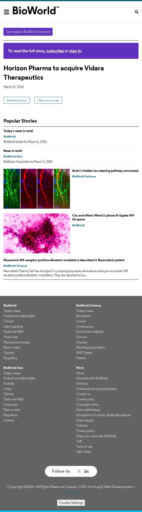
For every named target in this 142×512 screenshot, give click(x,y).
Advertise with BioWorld (91, 378)
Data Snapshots (13, 326)
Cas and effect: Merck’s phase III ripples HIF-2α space (103, 217)
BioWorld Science (17, 100)
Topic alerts (83, 451)
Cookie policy (85, 399)
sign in (75, 50)
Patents (81, 358)
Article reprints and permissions (96, 389)
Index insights (85, 420)
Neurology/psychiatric (90, 347)
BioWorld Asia (12, 156)
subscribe (55, 50)
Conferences (84, 326)
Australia (8, 383)
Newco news (11, 347)
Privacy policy (85, 431)
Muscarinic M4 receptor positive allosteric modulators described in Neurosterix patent (63, 260)
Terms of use (84, 446)
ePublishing (71, 492)
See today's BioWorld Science (28, 31)
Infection (82, 342)
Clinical (8, 321)
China (7, 389)
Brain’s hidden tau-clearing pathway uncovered (105, 171)
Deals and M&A (13, 332)
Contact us (83, 394)
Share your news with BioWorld (96, 436)
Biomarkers (83, 316)
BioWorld (9, 136)
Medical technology (16, 342)
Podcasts (82, 425)
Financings (10, 337)
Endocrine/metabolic (90, 332)
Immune (81, 337)
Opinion (8, 353)
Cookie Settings (71, 502)
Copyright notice (87, 404)
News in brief (12, 151)
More (80, 368)
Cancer (81, 321)
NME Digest (84, 353)
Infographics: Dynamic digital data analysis (103, 415)
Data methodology (88, 410)
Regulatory (10, 358)
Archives (82, 383)
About (80, 373)
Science (8, 420)
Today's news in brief (18, 131)
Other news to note (48, 100)
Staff (79, 441)
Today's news (12, 311)
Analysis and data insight (19, 316)
